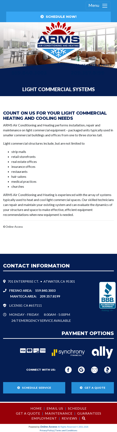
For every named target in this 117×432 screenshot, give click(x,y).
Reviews (69, 418)
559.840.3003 (45, 290)
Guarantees (89, 413)
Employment (44, 418)
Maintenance (58, 413)
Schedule (77, 408)
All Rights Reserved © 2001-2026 (73, 427)
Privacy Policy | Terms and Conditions (58, 430)
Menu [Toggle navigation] (98, 6)
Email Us (55, 408)
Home (36, 408)
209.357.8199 (88, 73)
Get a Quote (28, 413)
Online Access (48, 426)
